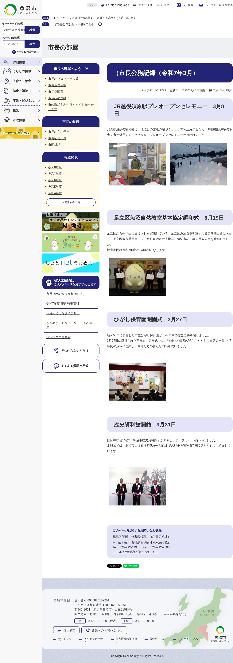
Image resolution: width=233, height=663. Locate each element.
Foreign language (117, 4)
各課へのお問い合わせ (107, 630)
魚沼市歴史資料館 (58, 337)
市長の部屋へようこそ (71, 69)
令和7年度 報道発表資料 (62, 303)
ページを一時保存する (219, 4)
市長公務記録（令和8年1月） (66, 293)
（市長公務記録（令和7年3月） (74, 24)
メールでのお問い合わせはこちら (135, 552)
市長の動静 (71, 122)
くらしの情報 (22, 71)
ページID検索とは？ (28, 51)
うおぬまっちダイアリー (63, 313)
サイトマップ (65, 640)
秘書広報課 (138, 536)
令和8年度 (55, 167)
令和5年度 (55, 186)
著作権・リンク (157, 640)
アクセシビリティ (93, 640)
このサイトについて (189, 640)
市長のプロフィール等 (63, 78)
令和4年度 (55, 193)
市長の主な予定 (58, 131)
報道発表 (71, 157)
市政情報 (19, 120)
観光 (16, 110)
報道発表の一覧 (71, 202)
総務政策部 (120, 536)
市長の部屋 (82, 18)
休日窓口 (70, 630)
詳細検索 (19, 62)
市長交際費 (55, 91)
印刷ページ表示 (223, 90)
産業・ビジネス (23, 100)
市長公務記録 (57, 138)
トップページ (62, 18)
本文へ (92, 5)
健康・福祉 (20, 91)
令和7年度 (55, 173)
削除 (100, 24)
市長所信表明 (57, 85)
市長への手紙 (57, 98)
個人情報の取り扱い (126, 640)
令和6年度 (55, 180)
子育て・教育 (22, 81)
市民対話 (54, 144)
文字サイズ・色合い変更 (153, 4)
